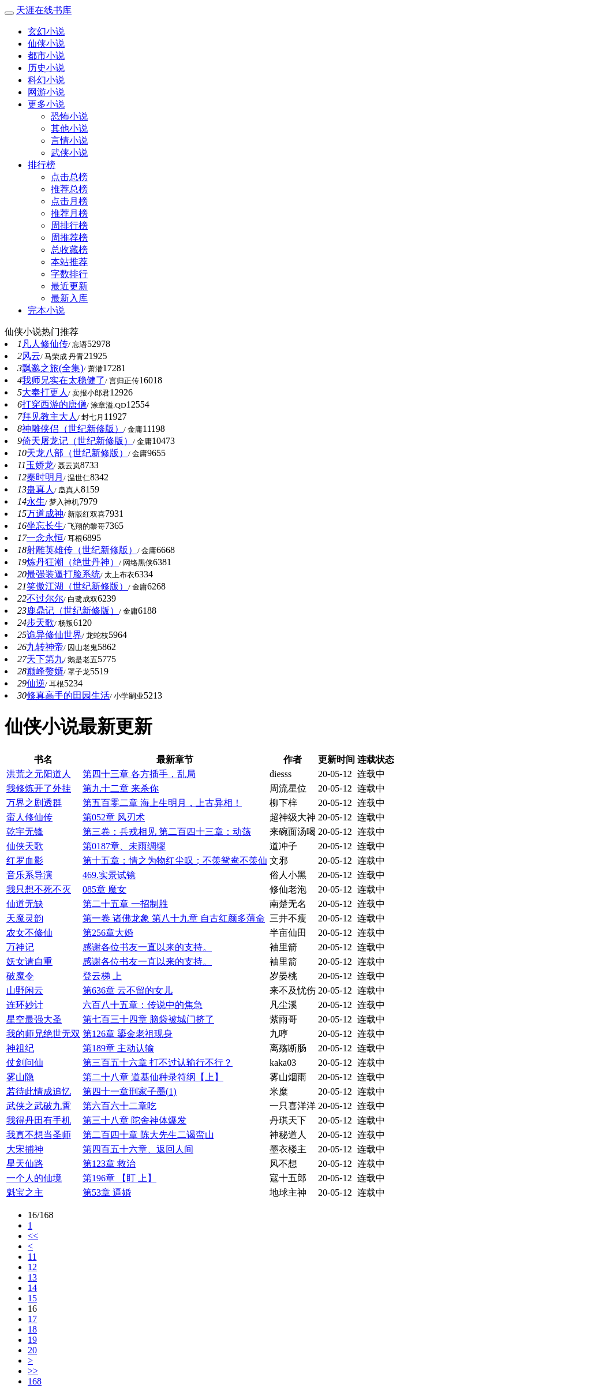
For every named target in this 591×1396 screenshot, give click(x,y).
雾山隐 (20, 1077)
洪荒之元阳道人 (38, 774)
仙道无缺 (24, 904)
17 (32, 1319)
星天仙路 (24, 1164)
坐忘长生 (45, 526)
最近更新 (69, 286)
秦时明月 (45, 477)
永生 (36, 501)
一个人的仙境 (34, 1178)
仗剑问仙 (24, 1062)
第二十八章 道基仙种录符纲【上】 (153, 1077)
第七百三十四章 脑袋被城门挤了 (148, 1019)
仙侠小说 (46, 43)
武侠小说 (69, 153)
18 (32, 1329)
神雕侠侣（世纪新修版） (73, 429)
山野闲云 (24, 990)
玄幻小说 (46, 31)
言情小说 (69, 140)
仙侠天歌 (24, 846)
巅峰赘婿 (45, 671)
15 (32, 1298)
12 (32, 1267)
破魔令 (20, 976)
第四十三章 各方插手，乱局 (139, 774)
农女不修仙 (29, 933)
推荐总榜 (69, 189)
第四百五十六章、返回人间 (138, 1149)
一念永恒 (45, 538)
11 (32, 1256)
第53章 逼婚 (107, 1192)
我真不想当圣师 (38, 1135)
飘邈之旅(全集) (53, 368)
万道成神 (45, 513)
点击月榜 (69, 201)
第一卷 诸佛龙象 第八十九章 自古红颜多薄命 (174, 918)
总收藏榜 (69, 250)
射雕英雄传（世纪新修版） (82, 550)
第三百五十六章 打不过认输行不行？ (158, 1062)
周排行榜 (69, 225)
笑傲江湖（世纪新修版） (77, 586)
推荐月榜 (69, 213)
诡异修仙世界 (54, 635)
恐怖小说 (69, 116)
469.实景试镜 (109, 875)
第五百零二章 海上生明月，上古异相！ (162, 803)
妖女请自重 (29, 961)
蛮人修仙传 (29, 817)
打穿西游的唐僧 (54, 404)
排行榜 (41, 165)
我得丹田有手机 (38, 1120)
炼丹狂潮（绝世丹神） (73, 562)
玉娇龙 (40, 465)
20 (32, 1350)
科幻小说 (46, 80)
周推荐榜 (69, 237)
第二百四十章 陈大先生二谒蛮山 (148, 1135)
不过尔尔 (45, 598)
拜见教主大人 (49, 416)
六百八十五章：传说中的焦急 (143, 1005)
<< (33, 1236)
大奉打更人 (45, 392)
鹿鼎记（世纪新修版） (73, 610)
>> (33, 1371)
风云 (31, 356)
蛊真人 (40, 489)
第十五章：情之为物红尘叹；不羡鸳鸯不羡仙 (175, 860)
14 (32, 1288)
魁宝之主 (24, 1192)
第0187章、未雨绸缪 (124, 846)
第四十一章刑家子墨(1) (130, 1091)
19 (32, 1340)
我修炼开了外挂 (38, 788)
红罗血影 (24, 860)
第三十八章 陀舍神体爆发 (134, 1120)
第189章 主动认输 (118, 1048)
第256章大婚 (108, 933)
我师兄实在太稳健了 (63, 380)
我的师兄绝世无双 (43, 1034)
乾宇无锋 (24, 832)
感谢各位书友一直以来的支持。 (147, 947)
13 (32, 1277)
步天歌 (40, 623)
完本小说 (46, 310)
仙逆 (36, 683)
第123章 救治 (109, 1164)
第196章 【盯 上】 (119, 1178)
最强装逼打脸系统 (63, 574)
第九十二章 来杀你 (121, 788)
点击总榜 (69, 177)
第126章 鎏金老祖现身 (128, 1034)
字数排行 (69, 274)
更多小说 (46, 104)
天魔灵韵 (24, 918)
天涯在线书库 (44, 10)
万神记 (20, 947)
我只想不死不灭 (38, 889)
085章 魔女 (104, 889)
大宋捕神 (24, 1149)
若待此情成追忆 (38, 1091)
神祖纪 (20, 1048)
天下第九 (45, 659)
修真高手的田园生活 (68, 695)
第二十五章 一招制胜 (125, 904)
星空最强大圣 (34, 1019)
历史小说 (46, 68)
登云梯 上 (102, 976)
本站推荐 (69, 262)
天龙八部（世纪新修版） (77, 453)
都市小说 (46, 56)
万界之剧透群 (34, 803)
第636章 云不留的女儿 (128, 990)
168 (35, 1381)
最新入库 (69, 298)
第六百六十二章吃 (119, 1106)
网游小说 (46, 92)
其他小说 (69, 128)
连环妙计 (24, 1005)
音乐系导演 (29, 875)
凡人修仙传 (45, 344)
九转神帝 (45, 647)
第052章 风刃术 (114, 817)
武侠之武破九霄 (38, 1106)
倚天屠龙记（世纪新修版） (77, 441)
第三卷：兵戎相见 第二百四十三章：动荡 (167, 832)
